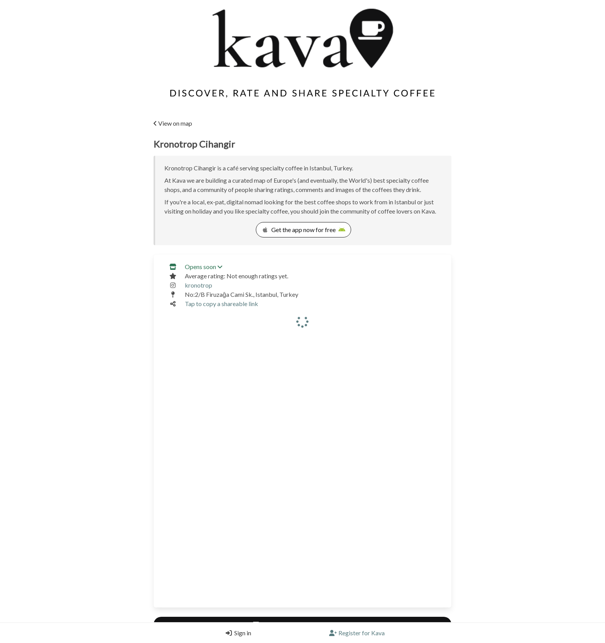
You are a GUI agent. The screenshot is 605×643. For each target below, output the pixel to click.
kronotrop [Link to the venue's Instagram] (198, 285)
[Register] (356, 633)
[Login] (236, 633)
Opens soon (203, 266)
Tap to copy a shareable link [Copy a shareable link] (221, 303)
